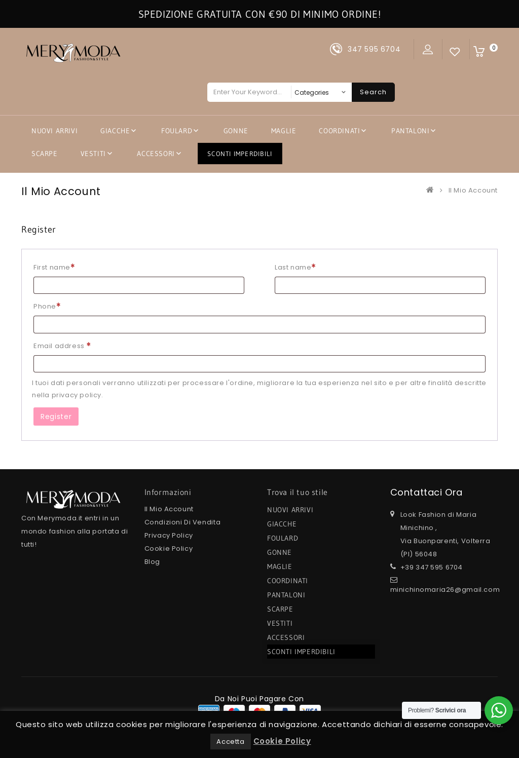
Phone (47, 306)
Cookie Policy (168, 548)
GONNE (236, 130)
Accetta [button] (230, 741)
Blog (152, 561)
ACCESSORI (155, 153)
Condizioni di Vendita (182, 522)
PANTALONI (410, 130)
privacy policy (76, 395)
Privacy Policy (168, 535)
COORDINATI (339, 130)
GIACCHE (115, 130)
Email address (62, 346)
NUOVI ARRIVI (54, 130)
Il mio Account (169, 509)
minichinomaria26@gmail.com (445, 589)
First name (54, 267)
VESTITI (93, 153)
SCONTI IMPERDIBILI (240, 153)
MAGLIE (283, 130)
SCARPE (44, 153)
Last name (295, 267)
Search (373, 92)
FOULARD (176, 130)
